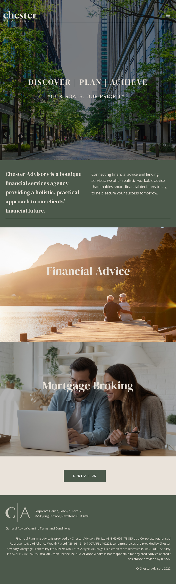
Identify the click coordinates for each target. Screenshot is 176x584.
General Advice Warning (23, 528)
